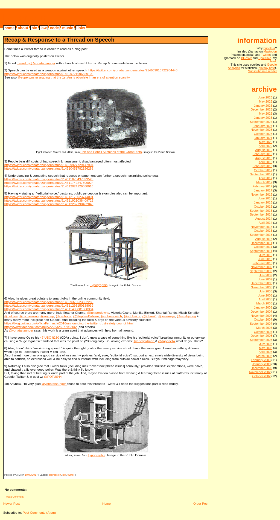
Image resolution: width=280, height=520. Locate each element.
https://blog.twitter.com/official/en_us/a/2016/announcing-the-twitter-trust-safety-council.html (68, 323)
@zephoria (63, 316)
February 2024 (262, 125)
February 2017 (262, 186)
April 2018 (265, 162)
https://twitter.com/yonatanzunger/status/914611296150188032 (49, 305)
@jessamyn (166, 316)
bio (34, 28)
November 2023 (261, 129)
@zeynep (47, 316)
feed (273, 61)
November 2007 (261, 315)
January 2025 (263, 117)
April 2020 (265, 145)
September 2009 (261, 271)
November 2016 (261, 194)
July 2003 (265, 343)
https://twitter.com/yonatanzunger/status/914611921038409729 (49, 200)
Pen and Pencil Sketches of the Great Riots (111, 151)
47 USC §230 (49, 337)
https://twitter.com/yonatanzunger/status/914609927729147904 (49, 165)
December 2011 (261, 243)
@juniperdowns (98, 312)
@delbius (11, 316)
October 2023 (263, 133)
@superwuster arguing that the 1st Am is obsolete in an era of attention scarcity (73, 77)
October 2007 (263, 319)
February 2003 (260, 360)
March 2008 (264, 303)
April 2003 (265, 351)
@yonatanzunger (21, 330)
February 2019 (262, 154)
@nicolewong (29, 316)
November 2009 (261, 267)
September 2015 (261, 210)
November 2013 (261, 226)
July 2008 (265, 291)
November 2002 (260, 372)
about (23, 28)
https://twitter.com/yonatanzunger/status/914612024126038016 (49, 186)
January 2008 (263, 307)
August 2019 (263, 150)
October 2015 (263, 206)
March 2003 (264, 356)
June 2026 (265, 97)
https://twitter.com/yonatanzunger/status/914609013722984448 (132, 70)
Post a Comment (14, 496)
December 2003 (261, 335)
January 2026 (263, 105)
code (54, 28)
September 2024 (261, 121)
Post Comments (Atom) (39, 512)
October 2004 (263, 331)
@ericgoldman (144, 341)
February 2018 (262, 166)
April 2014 (265, 222)
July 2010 (265, 255)
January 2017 (263, 190)
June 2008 (265, 295)
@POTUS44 (53, 376)
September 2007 (261, 323)
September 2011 (261, 250)
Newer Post (11, 503)
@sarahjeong (186, 316)
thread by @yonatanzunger (36, 63)
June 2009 (265, 279)
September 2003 (261, 339)
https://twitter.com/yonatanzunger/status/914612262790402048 (49, 204)
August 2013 (263, 238)
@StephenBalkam (86, 316)
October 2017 (263, 170)
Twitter (265, 54)
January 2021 (263, 138)
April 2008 (265, 299)
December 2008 (261, 283)
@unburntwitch (111, 316)
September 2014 (261, 214)
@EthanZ (149, 316)
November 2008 (261, 287)
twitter (71, 474)
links (81, 28)
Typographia (98, 285)
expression (55, 474)
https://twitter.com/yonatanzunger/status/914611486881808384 (49, 309)
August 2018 (263, 158)
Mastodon (270, 51)
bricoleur (24, 18)
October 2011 (263, 246)
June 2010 (265, 259)
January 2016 (263, 202)
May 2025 (265, 113)
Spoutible (264, 58)
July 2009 (265, 275)
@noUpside (132, 316)
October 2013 (263, 230)
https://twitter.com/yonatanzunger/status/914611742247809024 (49, 182)
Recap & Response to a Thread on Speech (59, 40)
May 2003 (265, 348)
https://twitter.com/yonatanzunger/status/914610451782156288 (49, 168)
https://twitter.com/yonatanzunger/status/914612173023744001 (49, 197)
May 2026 (265, 101)
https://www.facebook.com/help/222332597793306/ (40, 327)
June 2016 (265, 198)
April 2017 (265, 178)
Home (106, 503)
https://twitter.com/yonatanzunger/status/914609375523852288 (49, 302)
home (9, 28)
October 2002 (261, 376)
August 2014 (263, 218)
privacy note (267, 67)
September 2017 (261, 174)
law (43, 28)
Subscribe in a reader (262, 71)
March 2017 (264, 182)
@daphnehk (166, 341)
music (67, 28)
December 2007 (261, 311)
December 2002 (261, 368)
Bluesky (246, 58)
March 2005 (264, 327)
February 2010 (262, 263)
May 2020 (265, 142)
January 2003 (261, 364)
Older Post (200, 503)
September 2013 (261, 234)
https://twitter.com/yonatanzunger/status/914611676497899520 (49, 179)
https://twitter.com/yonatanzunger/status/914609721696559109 (49, 73)
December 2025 (261, 109)
